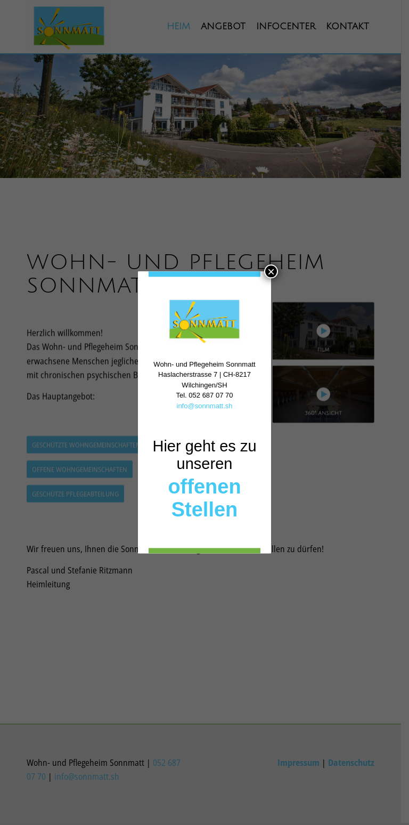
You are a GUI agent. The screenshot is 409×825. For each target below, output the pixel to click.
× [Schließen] (271, 271)
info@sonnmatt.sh (205, 406)
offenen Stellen (204, 498)
